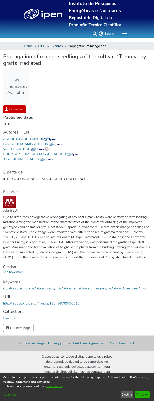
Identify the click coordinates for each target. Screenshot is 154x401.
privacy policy (54, 386)
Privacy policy (59, 343)
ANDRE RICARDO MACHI (29, 139)
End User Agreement (90, 343)
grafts (49, 288)
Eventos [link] (57, 46)
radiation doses (119, 288)
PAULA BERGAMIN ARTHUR (32, 144)
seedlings (139, 288)
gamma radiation (31, 288)
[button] (43, 14)
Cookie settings (32, 343)
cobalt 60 (10, 288)
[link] (14, 109)
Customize (10, 395)
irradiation (63, 288)
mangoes (99, 288)
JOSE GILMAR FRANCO (28, 159)
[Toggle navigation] (124, 34)
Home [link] (28, 46)
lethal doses (81, 288)
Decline (127, 395)
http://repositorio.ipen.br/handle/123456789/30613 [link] (41, 303)
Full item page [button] (18, 328)
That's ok (142, 395)
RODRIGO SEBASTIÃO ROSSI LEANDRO (41, 154)
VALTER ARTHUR (23, 149)
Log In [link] (109, 33)
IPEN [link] (42, 46)
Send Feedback (122, 343)
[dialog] (77, 387)
